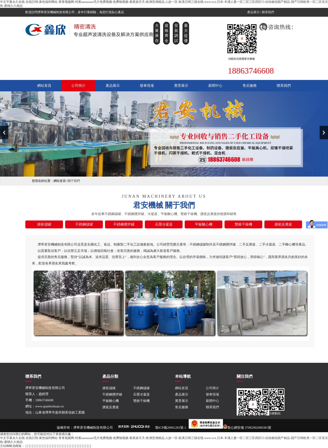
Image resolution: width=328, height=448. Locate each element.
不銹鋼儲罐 (141, 388)
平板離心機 (110, 401)
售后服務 (250, 85)
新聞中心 (215, 85)
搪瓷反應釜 (110, 407)
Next (324, 132)
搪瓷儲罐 (109, 388)
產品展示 (253, 12)
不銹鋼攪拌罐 (112, 394)
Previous (4, 132)
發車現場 (147, 85)
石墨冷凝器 (141, 394)
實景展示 (181, 85)
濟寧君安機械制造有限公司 (93, 427)
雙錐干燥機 (141, 401)
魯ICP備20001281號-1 (170, 427)
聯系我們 (268, 12)
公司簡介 (78, 85)
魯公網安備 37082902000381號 (230, 427)
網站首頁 (44, 85)
